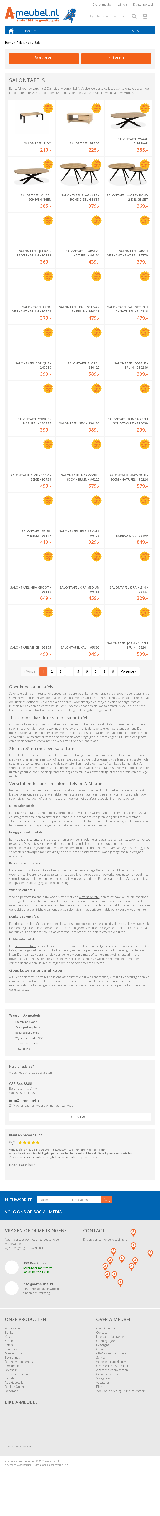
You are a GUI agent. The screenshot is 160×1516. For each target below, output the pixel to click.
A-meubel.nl (52, 1468)
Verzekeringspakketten (111, 1368)
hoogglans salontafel (29, 846)
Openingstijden (106, 1347)
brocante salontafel (117, 885)
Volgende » (128, 678)
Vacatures (103, 1389)
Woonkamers (14, 1335)
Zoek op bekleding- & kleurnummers (121, 1397)
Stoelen (10, 1347)
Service (101, 1364)
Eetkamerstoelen (16, 1381)
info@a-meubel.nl (24, 1106)
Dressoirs (11, 1376)
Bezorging (102, 1351)
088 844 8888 (20, 1090)
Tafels (20, 48)
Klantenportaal (143, 5)
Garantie (102, 1356)
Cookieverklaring (107, 1381)
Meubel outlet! (14, 1360)
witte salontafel (89, 903)
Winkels (123, 5)
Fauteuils (11, 1356)
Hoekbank (12, 1372)
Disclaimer (40, 1471)
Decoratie (11, 1397)
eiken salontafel (25, 819)
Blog (99, 1393)
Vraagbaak (103, 1385)
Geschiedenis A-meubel (112, 1372)
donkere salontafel (27, 930)
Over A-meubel (102, 5)
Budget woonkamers (19, 1368)
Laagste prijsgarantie (110, 1343)
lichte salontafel (25, 953)
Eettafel (10, 1385)
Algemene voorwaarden (112, 1376)
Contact (80, 1123)
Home (9, 48)
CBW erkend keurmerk (111, 1360)
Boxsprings (12, 1364)
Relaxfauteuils (14, 1389)
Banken (10, 1339)
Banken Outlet (14, 1393)
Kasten (9, 1343)
